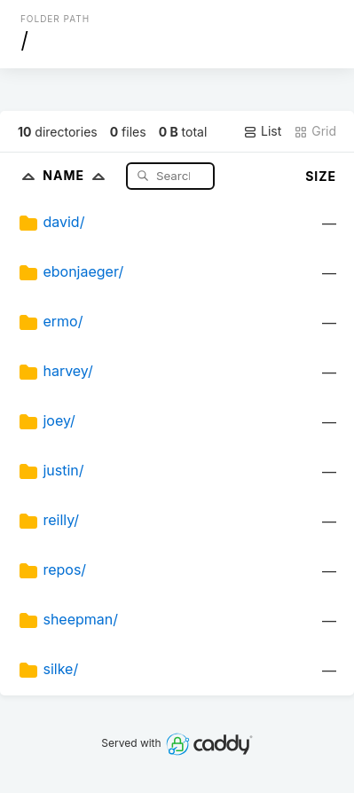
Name (78, 175)
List (262, 131)
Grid (315, 131)
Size (320, 176)
